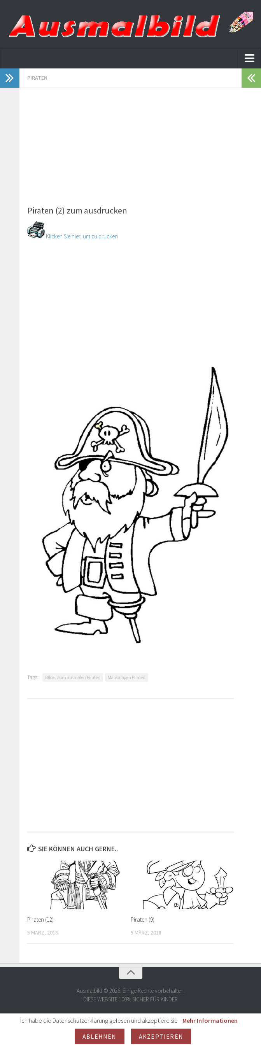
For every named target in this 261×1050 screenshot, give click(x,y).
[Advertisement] (130, 142)
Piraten (37, 77)
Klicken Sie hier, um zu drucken (72, 236)
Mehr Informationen (210, 1020)
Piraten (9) (142, 919)
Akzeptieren (161, 1036)
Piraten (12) (40, 919)
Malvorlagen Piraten (126, 677)
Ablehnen (99, 1036)
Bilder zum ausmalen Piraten (72, 677)
